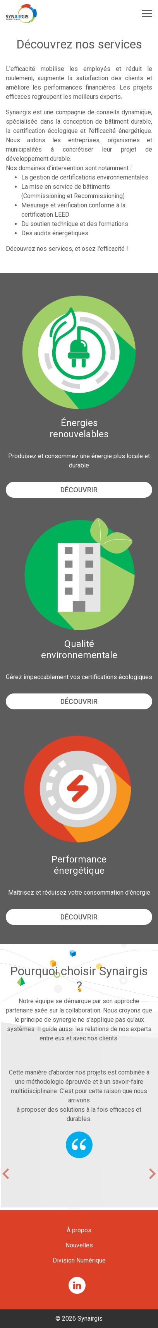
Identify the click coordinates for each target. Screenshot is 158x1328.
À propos (79, 1230)
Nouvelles (79, 1245)
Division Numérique (79, 1260)
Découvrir (79, 490)
